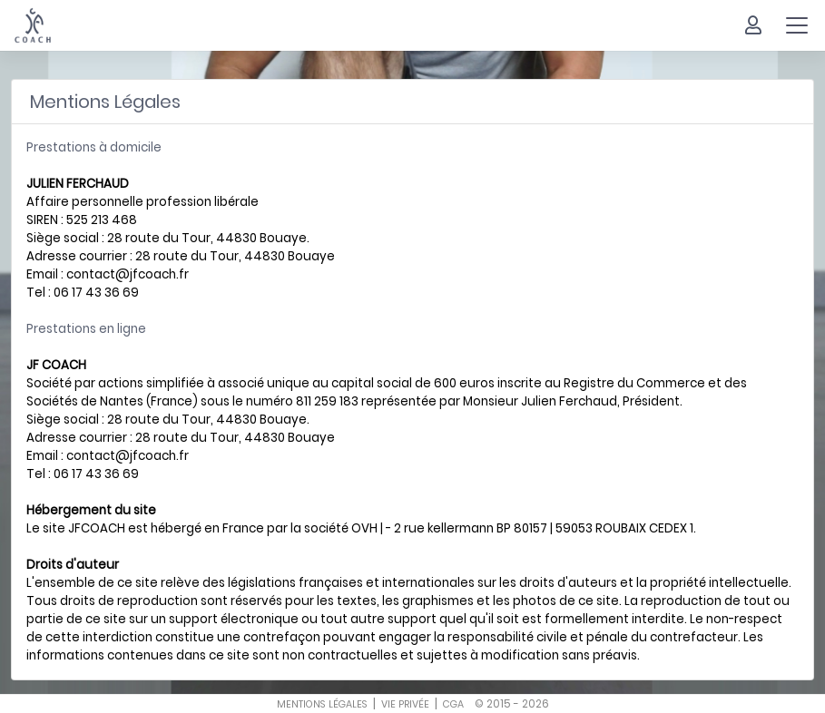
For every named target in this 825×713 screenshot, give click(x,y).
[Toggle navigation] (796, 25)
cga (453, 704)
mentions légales (322, 704)
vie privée (405, 704)
